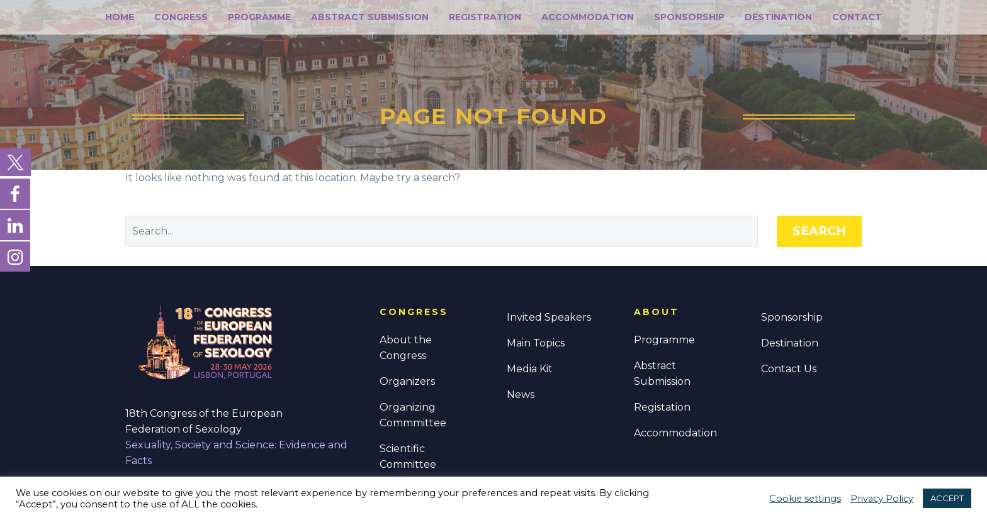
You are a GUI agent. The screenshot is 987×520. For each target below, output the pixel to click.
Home (119, 17)
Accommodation (587, 17)
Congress (181, 17)
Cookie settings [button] (805, 498)
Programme (259, 17)
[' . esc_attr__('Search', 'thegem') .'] (441, 231)
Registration (485, 17)
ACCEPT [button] (947, 498)
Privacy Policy (881, 498)
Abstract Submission (370, 17)
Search (819, 231)
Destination (778, 17)
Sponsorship (689, 17)
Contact (857, 17)
